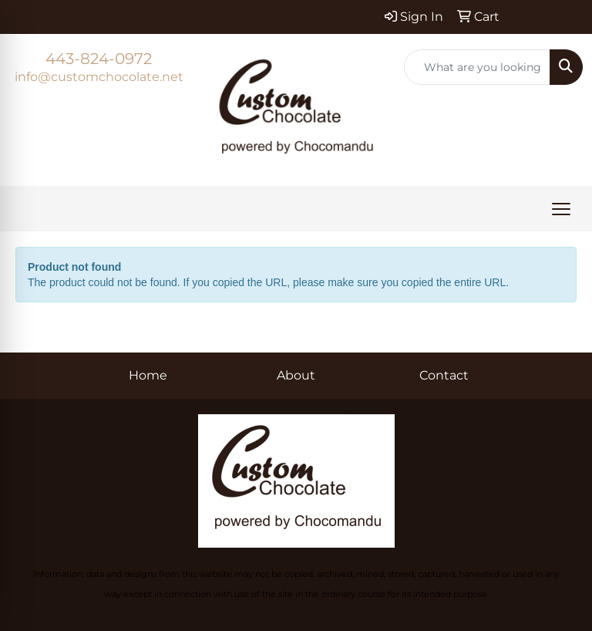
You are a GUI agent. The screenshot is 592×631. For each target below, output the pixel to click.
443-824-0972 (98, 58)
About (296, 375)
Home (148, 375)
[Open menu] (561, 209)
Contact (444, 375)
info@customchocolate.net (99, 76)
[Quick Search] (477, 67)
